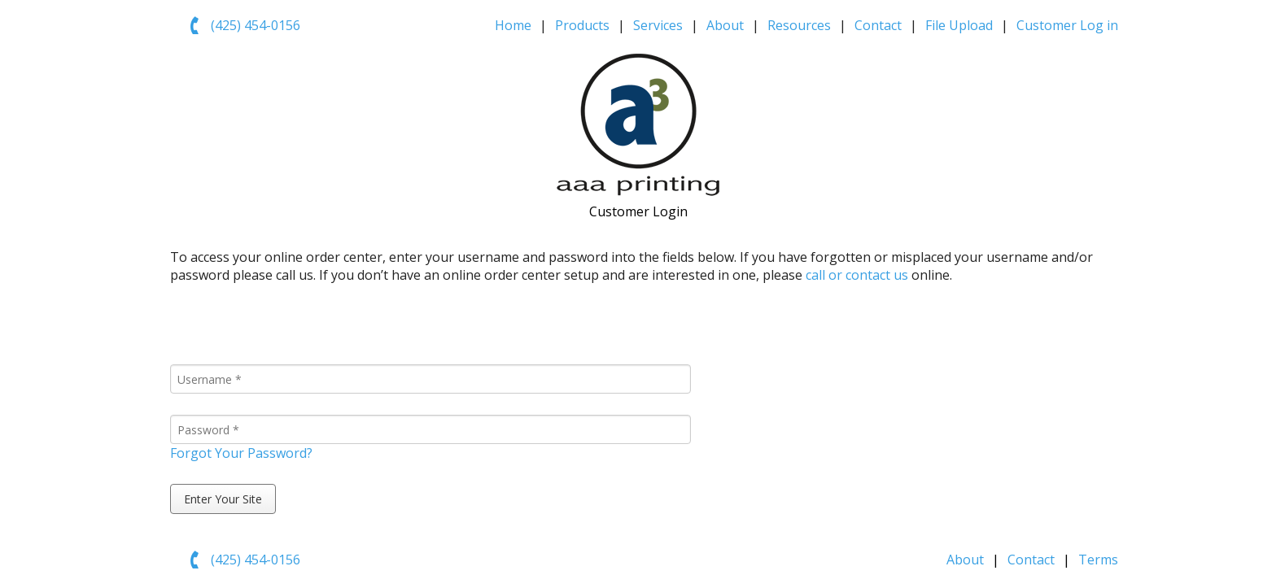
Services (658, 25)
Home (513, 25)
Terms (1098, 559)
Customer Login (638, 211)
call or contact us (857, 275)
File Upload (959, 25)
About (725, 25)
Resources (799, 25)
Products (582, 25)
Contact (878, 25)
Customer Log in (1067, 25)
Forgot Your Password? (241, 453)
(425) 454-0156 (255, 25)
